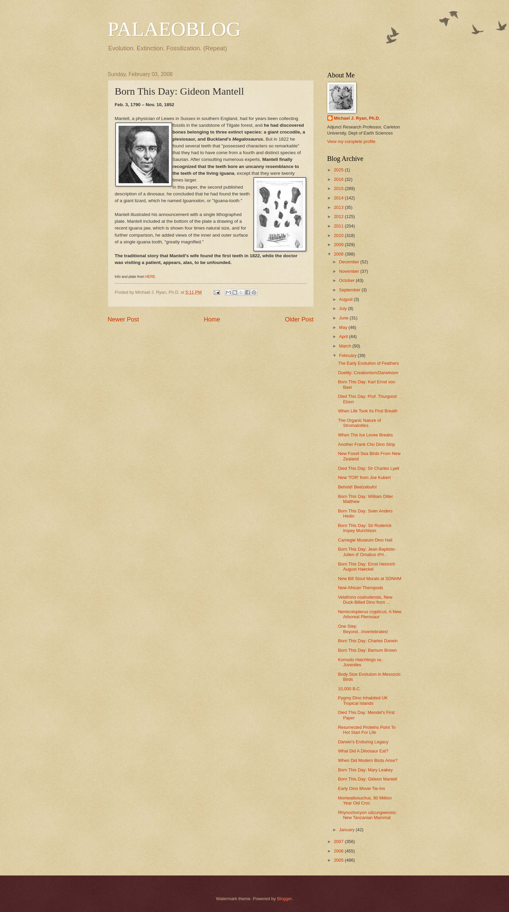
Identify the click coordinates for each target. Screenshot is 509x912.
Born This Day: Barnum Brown (367, 650)
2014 (339, 197)
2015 (339, 188)
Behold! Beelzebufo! (357, 486)
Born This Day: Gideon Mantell (367, 779)
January (347, 829)
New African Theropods (360, 587)
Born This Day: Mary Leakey (365, 769)
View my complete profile (351, 141)
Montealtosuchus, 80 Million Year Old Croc (365, 800)
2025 (339, 169)
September (350, 289)
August (346, 299)
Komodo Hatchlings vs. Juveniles (360, 662)
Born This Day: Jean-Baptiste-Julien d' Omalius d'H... (367, 552)
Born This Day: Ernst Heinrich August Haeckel (366, 566)
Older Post (299, 319)
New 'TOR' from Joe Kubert (364, 477)
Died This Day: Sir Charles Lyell (368, 468)
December (349, 261)
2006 (339, 851)
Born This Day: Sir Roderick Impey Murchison (365, 528)
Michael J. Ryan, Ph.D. (357, 118)
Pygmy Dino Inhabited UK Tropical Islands (363, 700)
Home (212, 319)
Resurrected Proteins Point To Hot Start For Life (367, 730)
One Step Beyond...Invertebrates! (363, 629)
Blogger (284, 898)
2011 (339, 226)
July (343, 308)
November (349, 271)
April (344, 336)
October (347, 280)
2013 (339, 207)
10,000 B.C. (349, 688)
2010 (339, 235)
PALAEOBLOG (174, 29)
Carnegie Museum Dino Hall (365, 540)
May (344, 327)
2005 (339, 860)
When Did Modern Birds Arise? (368, 760)
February (348, 355)
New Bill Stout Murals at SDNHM (369, 578)
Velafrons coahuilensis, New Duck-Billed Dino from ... (365, 600)
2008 (339, 254)
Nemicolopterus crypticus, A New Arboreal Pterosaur (369, 614)
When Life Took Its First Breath (368, 410)
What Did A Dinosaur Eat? (363, 750)
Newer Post (123, 319)
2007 (339, 841)
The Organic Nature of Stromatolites (359, 423)
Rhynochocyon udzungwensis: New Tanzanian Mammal (367, 815)
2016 (339, 179)
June (344, 317)
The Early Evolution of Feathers (368, 363)
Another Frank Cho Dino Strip (366, 444)
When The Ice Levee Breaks (365, 434)
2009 (339, 244)
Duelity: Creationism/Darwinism (368, 372)
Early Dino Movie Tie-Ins (361, 788)
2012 (339, 216)
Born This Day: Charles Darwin (368, 640)
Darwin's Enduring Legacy (363, 741)
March (345, 346)
